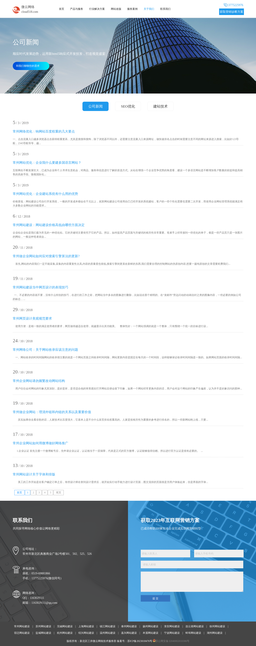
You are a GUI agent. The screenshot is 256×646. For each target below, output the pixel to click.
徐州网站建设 (217, 626)
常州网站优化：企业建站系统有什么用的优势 (45, 194)
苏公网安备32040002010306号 (172, 641)
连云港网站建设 (194, 626)
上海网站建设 (86, 626)
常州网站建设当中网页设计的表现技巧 (40, 287)
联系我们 (165, 9)
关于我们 (149, 9)
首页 (61, 9)
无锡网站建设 (65, 626)
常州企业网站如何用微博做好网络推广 (40, 443)
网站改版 (116, 9)
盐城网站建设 (43, 632)
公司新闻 (95, 106)
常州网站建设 (22, 626)
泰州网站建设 (129, 626)
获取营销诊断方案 (231, 11)
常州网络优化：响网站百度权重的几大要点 (44, 131)
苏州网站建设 (43, 626)
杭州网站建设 (65, 632)
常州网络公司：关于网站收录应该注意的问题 (45, 349)
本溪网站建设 (150, 632)
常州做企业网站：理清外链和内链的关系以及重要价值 (52, 412)
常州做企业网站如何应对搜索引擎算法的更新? (46, 256)
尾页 (58, 492)
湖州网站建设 (215, 632)
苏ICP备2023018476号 (139, 641)
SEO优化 (128, 106)
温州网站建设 (107, 632)
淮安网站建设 (172, 626)
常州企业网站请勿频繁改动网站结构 (39, 381)
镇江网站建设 (107, 626)
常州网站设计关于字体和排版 (34, 474)
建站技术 (160, 106)
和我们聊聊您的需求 (28, 65)
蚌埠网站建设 (193, 632)
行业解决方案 (97, 9)
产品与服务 (76, 9)
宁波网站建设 (172, 632)
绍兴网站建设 (86, 632)
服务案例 (132, 9)
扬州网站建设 (150, 626)
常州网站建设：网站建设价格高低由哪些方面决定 (49, 225)
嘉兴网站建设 (129, 632)
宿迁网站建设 (22, 632)
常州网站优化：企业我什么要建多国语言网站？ (47, 162)
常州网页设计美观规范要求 (32, 318)
